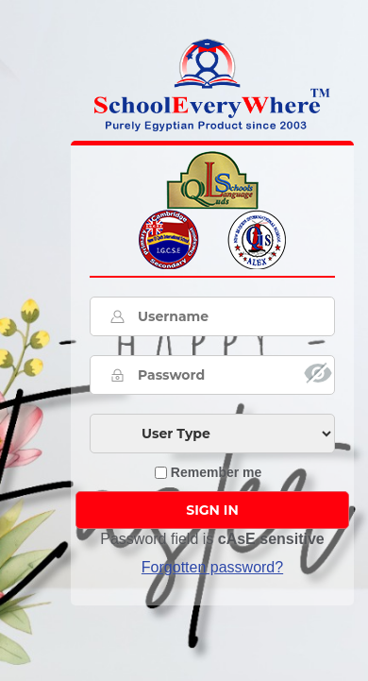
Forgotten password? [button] (212, 567)
